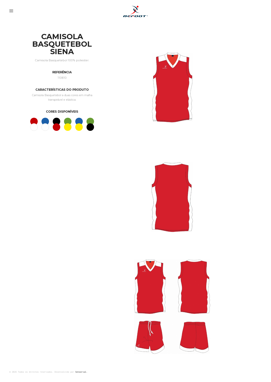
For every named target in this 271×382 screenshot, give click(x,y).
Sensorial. (81, 372)
